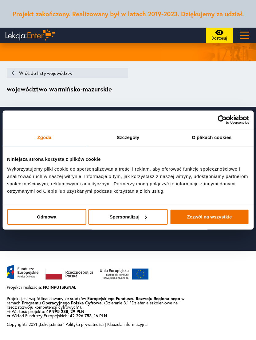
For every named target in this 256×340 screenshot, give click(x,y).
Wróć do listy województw (46, 73)
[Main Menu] (244, 35)
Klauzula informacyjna (127, 324)
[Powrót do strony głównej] (28, 35)
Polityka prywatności (85, 324)
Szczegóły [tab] (128, 137)
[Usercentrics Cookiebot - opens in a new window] (222, 119)
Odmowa (46, 216)
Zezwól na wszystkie (209, 216)
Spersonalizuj (128, 216)
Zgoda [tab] (44, 137)
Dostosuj (221, 36)
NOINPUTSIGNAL (59, 287)
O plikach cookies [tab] (211, 137)
